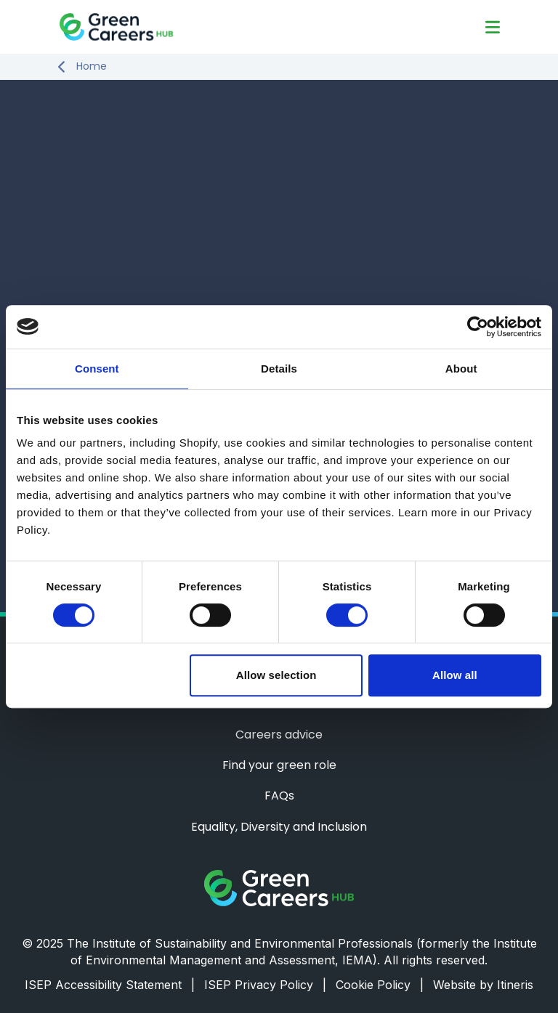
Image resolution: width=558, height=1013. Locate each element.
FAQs (279, 796)
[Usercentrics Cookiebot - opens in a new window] (477, 327)
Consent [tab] (97, 368)
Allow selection (276, 675)
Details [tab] (279, 368)
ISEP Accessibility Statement (110, 984)
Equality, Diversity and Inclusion (279, 827)
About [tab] (461, 368)
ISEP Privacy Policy (265, 984)
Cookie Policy (380, 984)
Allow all (454, 675)
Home (91, 66)
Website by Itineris (483, 984)
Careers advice (279, 735)
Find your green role (279, 765)
